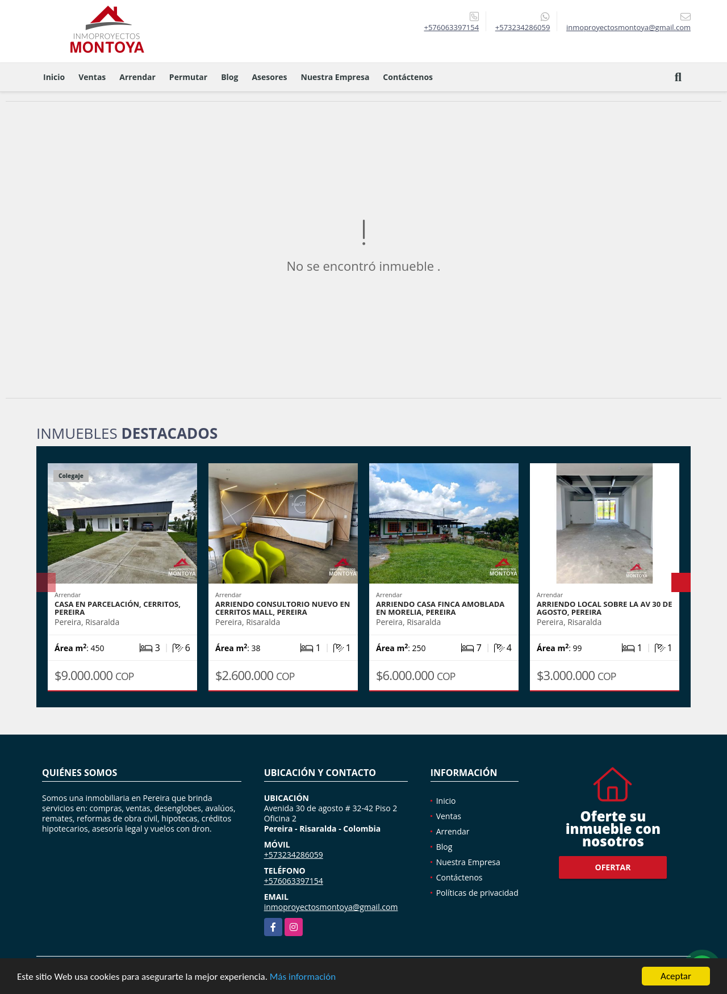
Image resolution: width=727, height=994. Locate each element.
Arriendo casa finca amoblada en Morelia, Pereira (440, 608)
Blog (229, 77)
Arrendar (137, 77)
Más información (303, 977)
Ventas (92, 77)
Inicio (54, 77)
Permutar (188, 77)
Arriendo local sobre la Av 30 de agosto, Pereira (604, 608)
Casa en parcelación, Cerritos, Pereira (118, 608)
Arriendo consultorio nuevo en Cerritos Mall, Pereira (282, 608)
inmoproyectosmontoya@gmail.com (331, 906)
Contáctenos (408, 77)
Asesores (269, 77)
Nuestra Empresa (335, 77)
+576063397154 (451, 27)
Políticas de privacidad (477, 892)
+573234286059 (522, 27)
